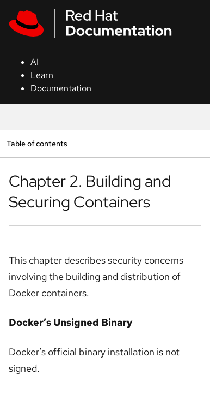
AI (34, 62)
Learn (41, 75)
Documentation (60, 88)
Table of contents (36, 143)
